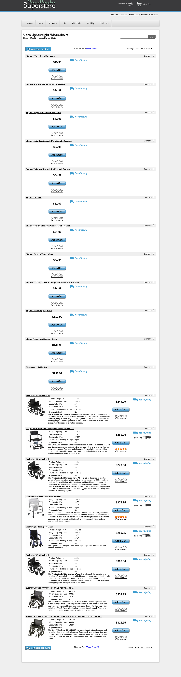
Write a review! (57, 79)
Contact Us (153, 14)
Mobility (90, 23)
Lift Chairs (76, 23)
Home (30, 23)
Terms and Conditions (119, 14)
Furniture (53, 23)
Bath (40, 23)
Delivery (144, 14)
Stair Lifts (104, 23)
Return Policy (134, 14)
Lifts (64, 23)
